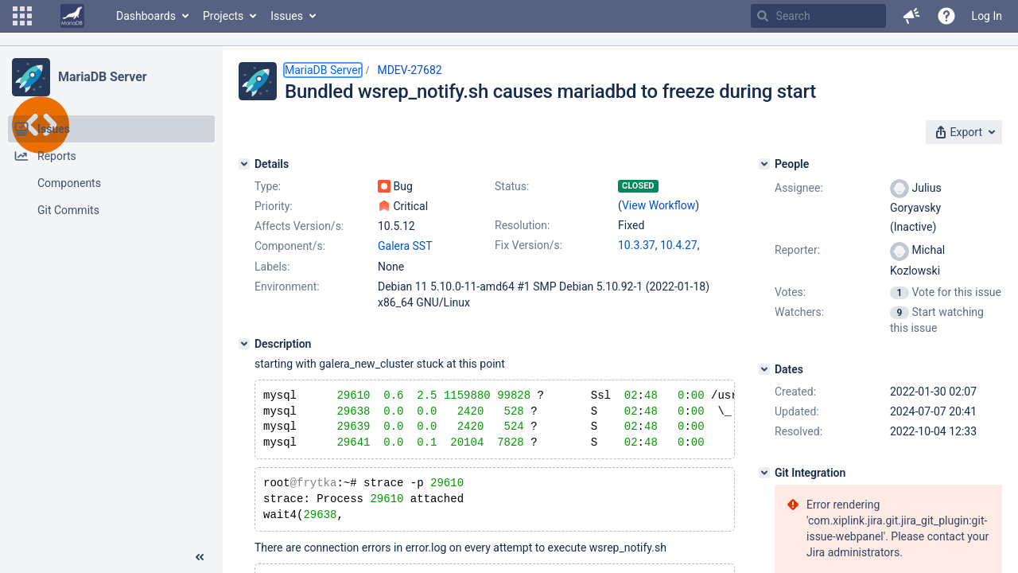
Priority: (273, 206)
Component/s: (289, 246)
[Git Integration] (764, 472)
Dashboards (146, 16)
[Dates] (764, 369)
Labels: (271, 266)
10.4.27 (678, 245)
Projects (223, 16)
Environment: (287, 286)
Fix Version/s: (528, 245)
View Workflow (658, 205)
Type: (267, 186)
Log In (987, 16)
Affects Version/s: (299, 226)
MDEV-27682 (409, 70)
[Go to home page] (72, 16)
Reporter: (797, 250)
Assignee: (799, 187)
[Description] (244, 343)
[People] (764, 164)
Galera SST (405, 246)
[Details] (244, 164)
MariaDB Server (102, 76)
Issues (286, 16)
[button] (22, 16)
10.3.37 (636, 245)
